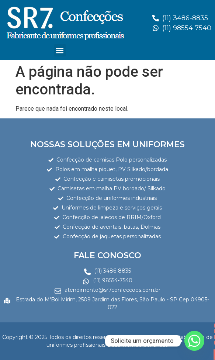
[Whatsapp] (194, 341)
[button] (60, 50)
